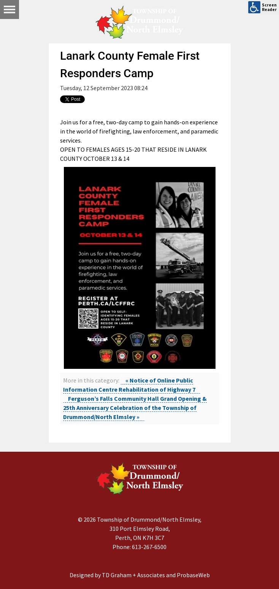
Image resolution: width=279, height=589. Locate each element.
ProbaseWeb (193, 575)
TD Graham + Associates (133, 575)
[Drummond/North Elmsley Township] (139, 22)
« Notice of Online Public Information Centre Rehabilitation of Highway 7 (129, 384)
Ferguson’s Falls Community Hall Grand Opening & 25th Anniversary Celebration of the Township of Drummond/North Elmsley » (135, 408)
